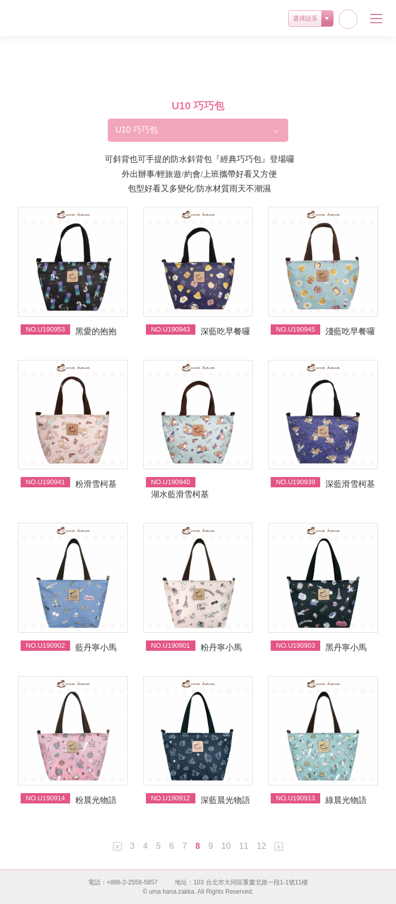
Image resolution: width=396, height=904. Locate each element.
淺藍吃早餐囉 (350, 331)
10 (226, 846)
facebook (348, 19)
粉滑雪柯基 (96, 484)
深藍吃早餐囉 (225, 331)
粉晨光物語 (96, 800)
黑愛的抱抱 (96, 331)
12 (261, 846)
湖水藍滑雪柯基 (180, 494)
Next (278, 846)
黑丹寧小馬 (346, 647)
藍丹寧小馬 (96, 647)
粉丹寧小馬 (221, 647)
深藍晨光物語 (225, 800)
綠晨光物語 (346, 800)
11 (244, 846)
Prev (117, 846)
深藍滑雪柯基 (350, 484)
